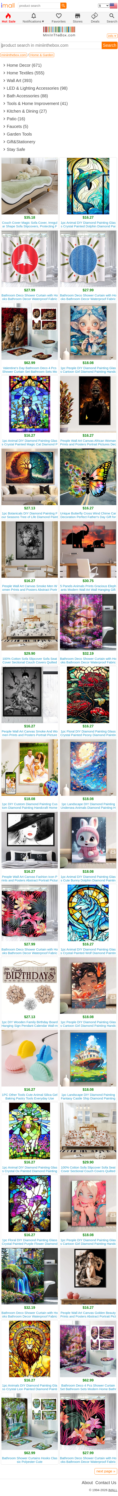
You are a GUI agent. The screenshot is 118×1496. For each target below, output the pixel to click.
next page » (105, 1471)
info (112, 36)
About (87, 1482)
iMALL (112, 1490)
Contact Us (105, 1482)
